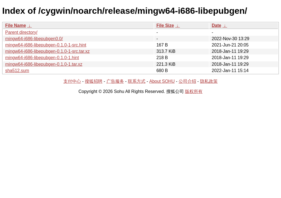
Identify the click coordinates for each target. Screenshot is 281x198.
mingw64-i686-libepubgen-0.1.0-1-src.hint (45, 45)
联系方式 (136, 81)
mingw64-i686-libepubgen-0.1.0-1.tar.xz (43, 64)
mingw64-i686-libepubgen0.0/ (34, 38)
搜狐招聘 (93, 81)
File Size (165, 25)
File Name (15, 25)
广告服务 (115, 81)
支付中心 (72, 81)
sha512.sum (17, 70)
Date (216, 25)
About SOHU (162, 81)
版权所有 (194, 91)
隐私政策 (209, 81)
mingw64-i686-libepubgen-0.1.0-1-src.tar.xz (47, 51)
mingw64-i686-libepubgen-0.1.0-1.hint (42, 57)
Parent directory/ (21, 32)
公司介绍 (187, 81)
